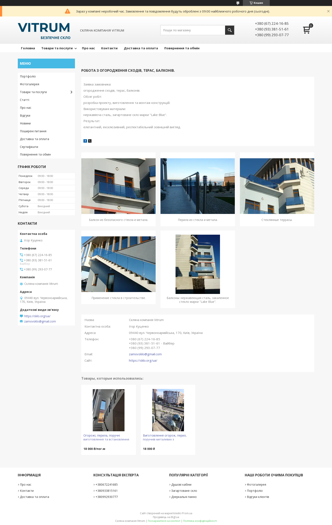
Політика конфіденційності (200, 521)
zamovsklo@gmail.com (145, 354)
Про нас (88, 48)
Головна (28, 48)
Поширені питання (33, 131)
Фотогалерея (29, 84)
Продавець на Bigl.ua (166, 517)
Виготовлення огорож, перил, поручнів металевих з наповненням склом (165, 437)
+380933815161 (106, 491)
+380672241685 (106, 484)
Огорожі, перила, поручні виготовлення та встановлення (106, 437)
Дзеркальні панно (184, 497)
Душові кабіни (181, 484)
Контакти (109, 48)
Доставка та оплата (141, 48)
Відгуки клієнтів (258, 497)
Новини (25, 123)
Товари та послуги (57, 48)
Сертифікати (29, 147)
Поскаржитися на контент (164, 521)
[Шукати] (229, 30)
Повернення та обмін (181, 48)
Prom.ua (187, 513)
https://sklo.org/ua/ (143, 360)
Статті (24, 100)
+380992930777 (106, 497)
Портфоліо (28, 76)
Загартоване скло (184, 491)
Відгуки (25, 115)
